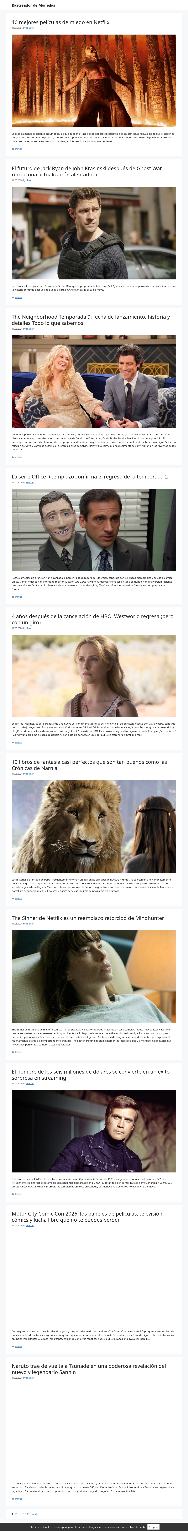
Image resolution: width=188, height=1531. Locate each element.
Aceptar (153, 1527)
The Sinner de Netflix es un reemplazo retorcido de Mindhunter (88, 917)
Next (35, 1514)
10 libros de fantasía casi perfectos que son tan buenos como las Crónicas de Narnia (89, 764)
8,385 (26, 1514)
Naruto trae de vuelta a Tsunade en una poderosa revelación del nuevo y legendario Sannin (89, 1368)
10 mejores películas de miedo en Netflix (60, 22)
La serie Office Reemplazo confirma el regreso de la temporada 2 (90, 476)
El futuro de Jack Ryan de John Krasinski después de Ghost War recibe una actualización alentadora (87, 171)
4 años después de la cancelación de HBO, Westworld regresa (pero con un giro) (92, 619)
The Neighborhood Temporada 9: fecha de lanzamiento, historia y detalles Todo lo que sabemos (91, 319)
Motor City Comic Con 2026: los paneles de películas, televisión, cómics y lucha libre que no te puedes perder (88, 1216)
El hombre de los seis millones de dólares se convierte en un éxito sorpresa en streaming (91, 1074)
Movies (18, 148)
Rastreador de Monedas (33, 5)
